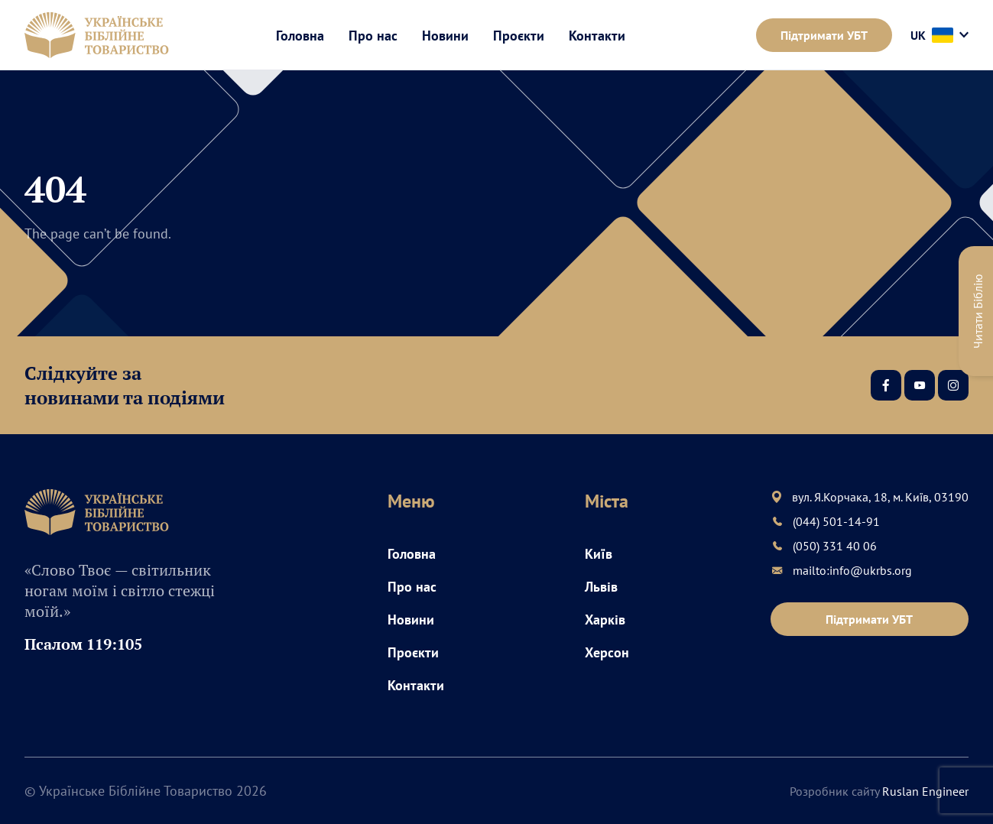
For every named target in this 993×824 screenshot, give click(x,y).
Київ (598, 554)
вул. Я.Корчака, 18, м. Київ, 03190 (880, 496)
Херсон (607, 652)
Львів (601, 586)
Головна (300, 35)
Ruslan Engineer (925, 791)
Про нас (373, 35)
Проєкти (518, 35)
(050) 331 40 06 (835, 545)
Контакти (597, 35)
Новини (445, 35)
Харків (605, 619)
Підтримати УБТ (824, 35)
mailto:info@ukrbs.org (852, 570)
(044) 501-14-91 (836, 521)
